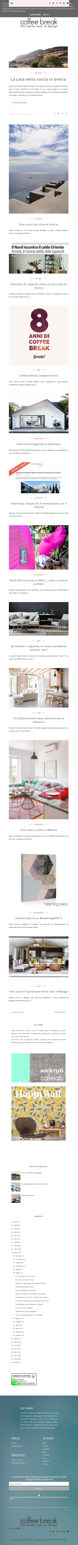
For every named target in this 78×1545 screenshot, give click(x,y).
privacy (45, 1464)
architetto (38, 73)
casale (38, 986)
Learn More (35, 15)
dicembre (19, 1256)
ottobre (18, 1263)
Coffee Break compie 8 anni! (38, 375)
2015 (15, 1342)
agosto (18, 1269)
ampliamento (39, 439)
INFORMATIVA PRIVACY (33, 1497)
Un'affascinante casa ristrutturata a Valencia (38, 720)
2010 (15, 1359)
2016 (15, 1339)
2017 (38, 641)
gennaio (18, 1335)
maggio (18, 1322)
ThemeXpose (26, 1528)
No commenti (25, 114)
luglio (17, 1273)
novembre (19, 1259)
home (45, 1443)
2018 (15, 1249)
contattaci (46, 1455)
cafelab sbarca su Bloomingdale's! (39, 918)
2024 (15, 1229)
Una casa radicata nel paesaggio (32, 1173)
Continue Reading (19, 103)
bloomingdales (38, 913)
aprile (17, 1325)
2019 (15, 1246)
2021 (15, 1239)
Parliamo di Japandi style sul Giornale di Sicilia (39, 286)
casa (38, 713)
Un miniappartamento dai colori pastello (34, 1184)
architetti (38, 498)
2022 (15, 1235)
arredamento (39, 575)
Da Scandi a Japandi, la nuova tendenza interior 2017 (38, 648)
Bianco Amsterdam (28, 1195)
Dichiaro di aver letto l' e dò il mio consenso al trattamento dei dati (39, 1498)
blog (38, 370)
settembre (19, 1266)
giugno (18, 1318)
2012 (15, 1352)
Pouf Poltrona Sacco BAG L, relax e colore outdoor (39, 582)
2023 (15, 1232)
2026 (15, 1222)
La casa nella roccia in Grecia (38, 79)
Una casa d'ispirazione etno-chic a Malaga (39, 991)
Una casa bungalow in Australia (39, 444)
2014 (15, 1345)
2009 (15, 1362)
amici (45, 1458)
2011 (15, 1356)
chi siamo (46, 1446)
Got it (46, 15)
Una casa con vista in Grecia (38, 224)
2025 (15, 1225)
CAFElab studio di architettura (48, 1030)
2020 (15, 1242)
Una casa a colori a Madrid (39, 830)
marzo (18, 1328)
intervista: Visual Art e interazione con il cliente (39, 505)
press (44, 1452)
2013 (15, 1349)
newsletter (46, 1449)
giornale (39, 279)
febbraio (18, 1332)
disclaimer (46, 1461)
